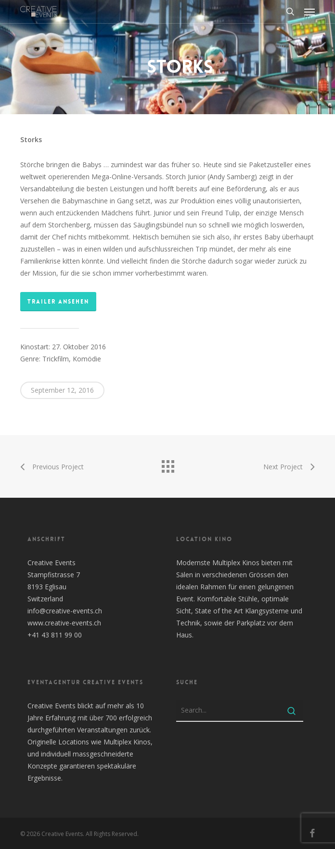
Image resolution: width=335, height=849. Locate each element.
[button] (309, 11)
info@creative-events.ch (64, 610)
